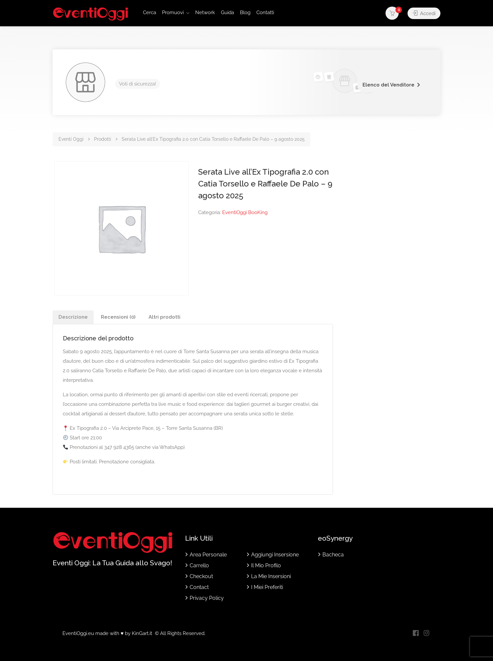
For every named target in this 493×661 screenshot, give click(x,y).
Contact (199, 587)
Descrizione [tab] (73, 317)
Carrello (199, 565)
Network (205, 12)
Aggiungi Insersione (275, 554)
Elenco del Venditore (388, 85)
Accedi (423, 13)
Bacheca (333, 554)
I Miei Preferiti (267, 587)
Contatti (265, 12)
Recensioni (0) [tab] (118, 317)
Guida (227, 12)
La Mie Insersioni (271, 576)
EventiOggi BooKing (245, 212)
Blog (245, 12)
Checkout (201, 576)
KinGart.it (142, 633)
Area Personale (208, 554)
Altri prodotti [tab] (164, 317)
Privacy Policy (207, 598)
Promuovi (173, 12)
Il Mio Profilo (266, 565)
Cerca (149, 12)
